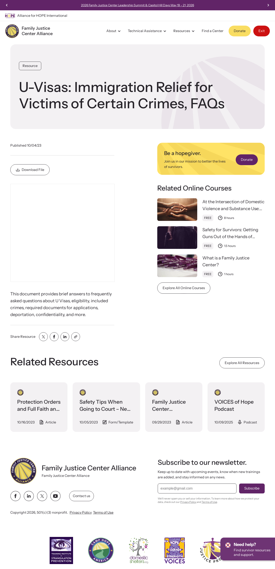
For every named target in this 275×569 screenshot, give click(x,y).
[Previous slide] (6, 5)
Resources (184, 31)
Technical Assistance (147, 31)
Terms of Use (103, 512)
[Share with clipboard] (75, 336)
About (114, 31)
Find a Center (212, 31)
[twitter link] (42, 496)
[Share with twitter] (43, 336)
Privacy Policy (81, 512)
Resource (30, 66)
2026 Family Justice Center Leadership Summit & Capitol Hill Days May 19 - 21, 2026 (137, 5)
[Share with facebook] (54, 336)
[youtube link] (55, 496)
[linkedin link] (29, 496)
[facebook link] (15, 496)
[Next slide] (268, 5)
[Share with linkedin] (64, 336)
